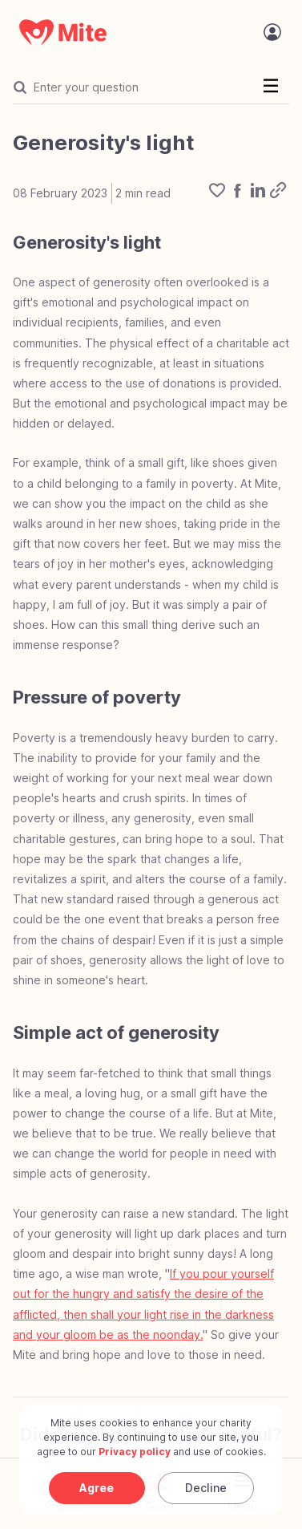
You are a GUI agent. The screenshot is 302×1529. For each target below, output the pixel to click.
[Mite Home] (63, 32)
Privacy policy (135, 1452)
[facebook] (237, 192)
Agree (96, 1488)
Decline (206, 1488)
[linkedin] (258, 192)
